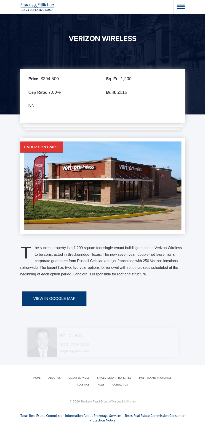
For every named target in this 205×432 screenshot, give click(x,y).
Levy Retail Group (37, 7)
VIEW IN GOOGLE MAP (54, 310)
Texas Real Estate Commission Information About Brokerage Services (70, 415)
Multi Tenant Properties (155, 377)
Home (36, 377)
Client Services (79, 377)
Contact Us (120, 384)
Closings (83, 384)
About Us (54, 377)
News (101, 384)
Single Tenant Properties (114, 377)
